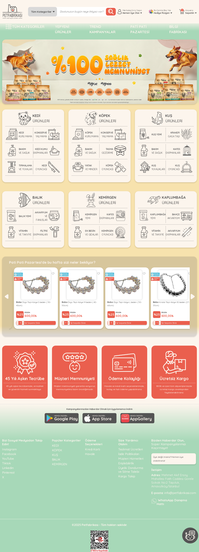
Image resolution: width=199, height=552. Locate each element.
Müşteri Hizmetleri (130, 458)
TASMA (107, 150)
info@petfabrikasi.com (180, 493)
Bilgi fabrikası (178, 29)
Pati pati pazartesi (140, 29)
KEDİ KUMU (40, 150)
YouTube (8, 458)
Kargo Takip (126, 476)
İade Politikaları (128, 454)
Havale (90, 454)
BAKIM (24, 150)
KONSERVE (40, 134)
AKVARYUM (41, 216)
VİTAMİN (25, 232)
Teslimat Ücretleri (130, 449)
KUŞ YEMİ (156, 134)
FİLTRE (40, 232)
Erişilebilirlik (126, 463)
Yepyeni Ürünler (63, 29)
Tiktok (6, 463)
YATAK (91, 167)
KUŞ (158, 167)
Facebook (9, 454)
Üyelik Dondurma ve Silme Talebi (130, 469)
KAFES (173, 150)
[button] (91, 99)
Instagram (9, 449)
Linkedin (8, 468)
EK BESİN (91, 232)
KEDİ (25, 134)
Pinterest (8, 472)
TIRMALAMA (25, 167)
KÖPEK (91, 134)
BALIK (56, 459)
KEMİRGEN (91, 216)
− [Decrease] (12, 323)
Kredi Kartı (92, 449)
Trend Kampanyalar (102, 29)
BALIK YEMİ (25, 216)
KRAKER (174, 134)
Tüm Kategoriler (43, 11)
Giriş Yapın (136, 10)
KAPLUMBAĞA (158, 216)
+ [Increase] (18, 323)
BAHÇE (173, 216)
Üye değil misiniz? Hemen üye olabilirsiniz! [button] (168, 459)
